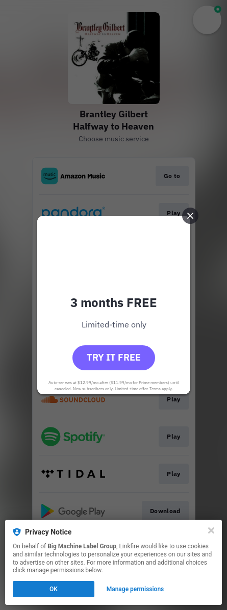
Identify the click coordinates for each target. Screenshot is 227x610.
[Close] (211, 530)
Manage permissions (135, 589)
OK (53, 589)
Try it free (114, 357)
